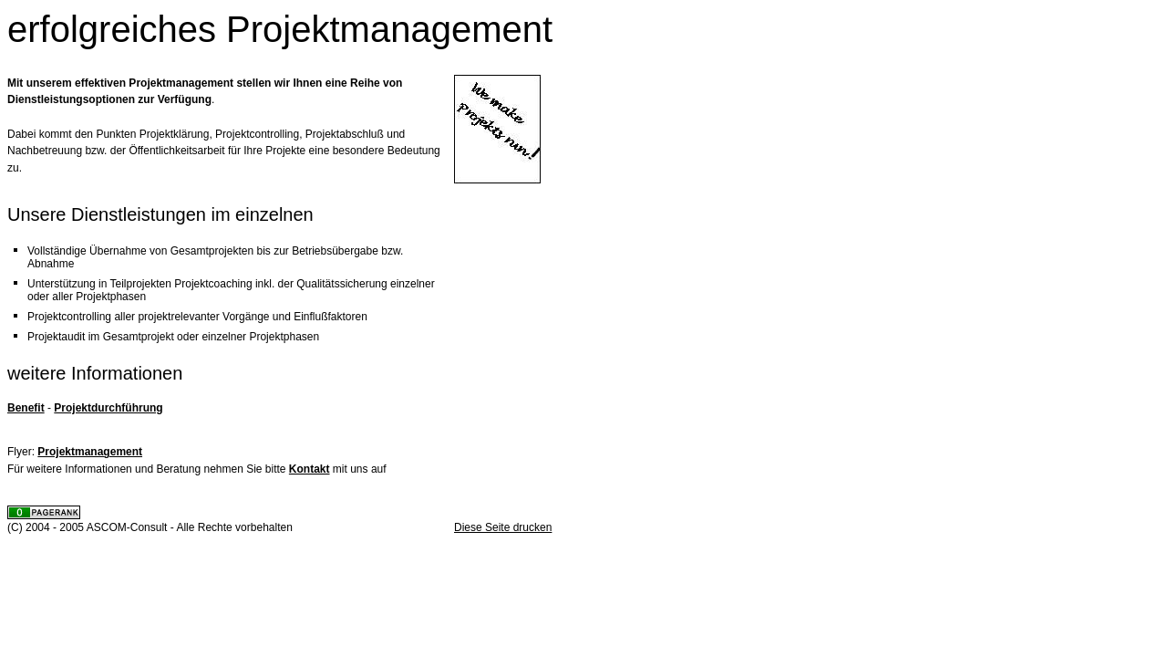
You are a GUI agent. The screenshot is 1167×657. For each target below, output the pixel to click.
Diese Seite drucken (503, 527)
